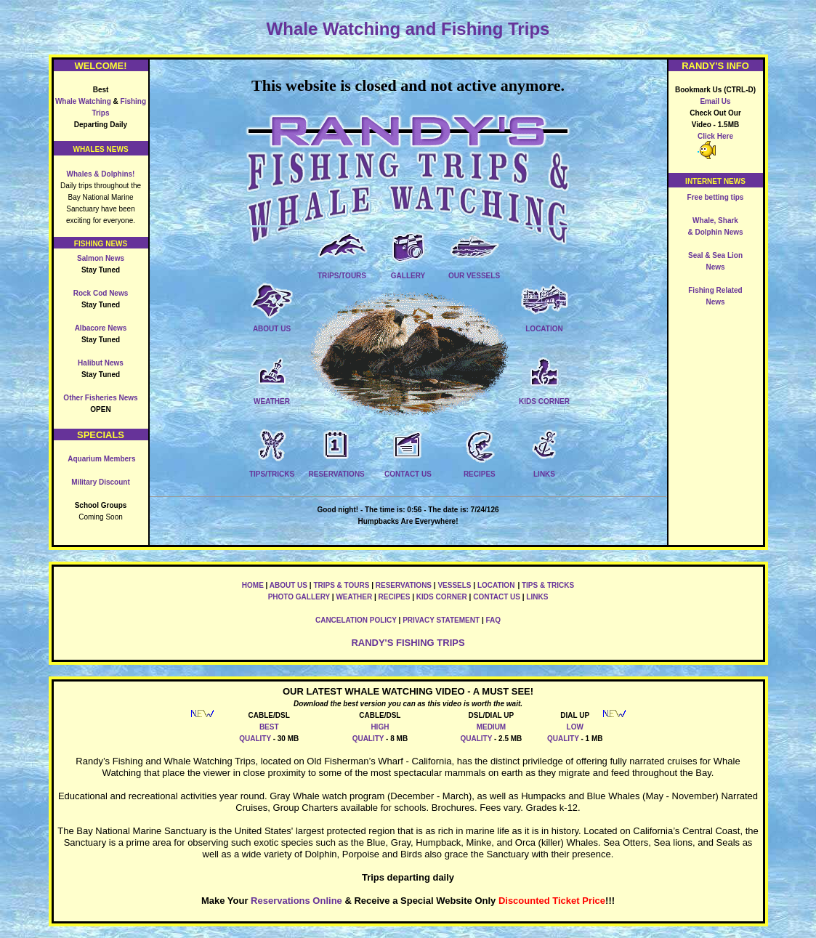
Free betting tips (715, 197)
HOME (253, 585)
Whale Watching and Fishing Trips (408, 29)
